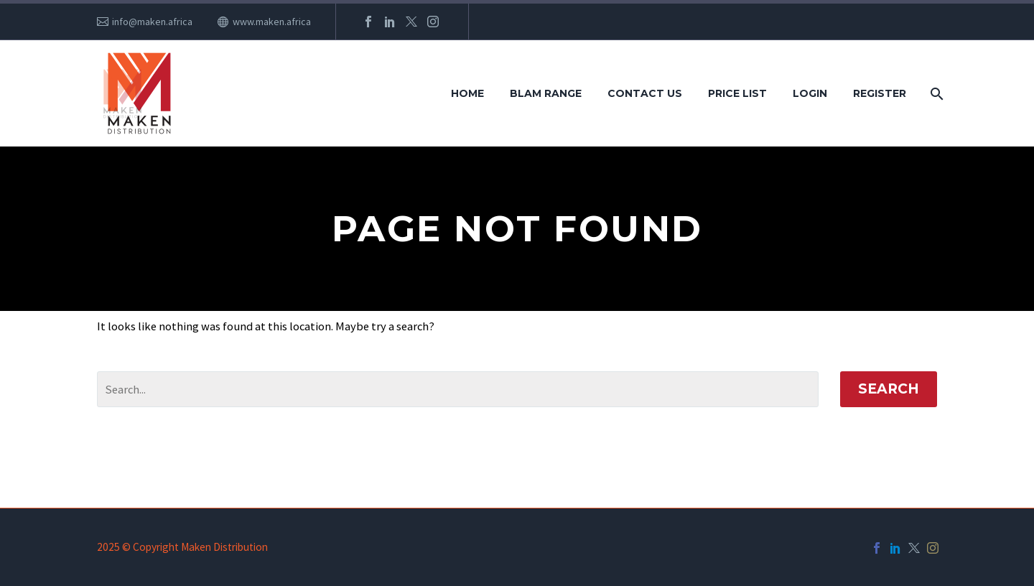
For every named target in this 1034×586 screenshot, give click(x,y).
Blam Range (546, 93)
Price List (737, 93)
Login (810, 93)
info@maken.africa (152, 21)
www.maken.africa (272, 21)
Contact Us (644, 93)
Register (879, 93)
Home (467, 93)
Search (888, 389)
